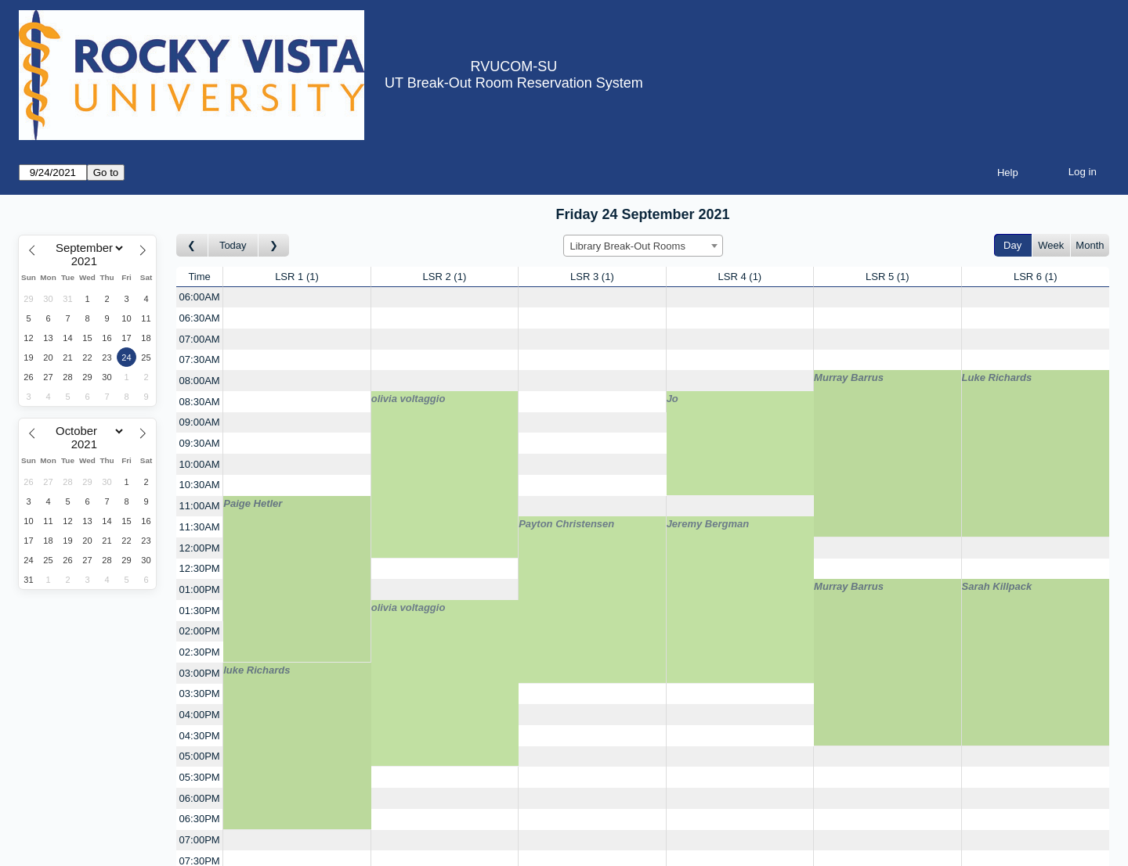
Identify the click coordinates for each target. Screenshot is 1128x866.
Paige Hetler (252, 503)
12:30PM (199, 568)
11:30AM (199, 527)
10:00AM (199, 464)
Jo (672, 398)
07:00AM (199, 339)
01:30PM (199, 610)
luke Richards (256, 670)
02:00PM (199, 631)
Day (1012, 245)
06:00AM (199, 297)
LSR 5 (887, 276)
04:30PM (199, 736)
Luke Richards (997, 377)
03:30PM (199, 693)
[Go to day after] (274, 245)
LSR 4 (740, 276)
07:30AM (199, 359)
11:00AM (199, 506)
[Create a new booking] (296, 297)
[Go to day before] (192, 245)
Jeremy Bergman (708, 524)
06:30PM (199, 819)
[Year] (87, 261)
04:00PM (199, 714)
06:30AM (199, 318)
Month (1090, 245)
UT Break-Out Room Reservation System (514, 83)
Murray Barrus (849, 377)
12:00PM (199, 548)
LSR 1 (297, 276)
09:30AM (199, 443)
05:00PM (199, 756)
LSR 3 (592, 276)
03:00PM (199, 673)
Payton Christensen (566, 524)
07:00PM (199, 840)
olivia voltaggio (408, 398)
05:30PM (199, 777)
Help (1007, 172)
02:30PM (199, 652)
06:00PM (199, 798)
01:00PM (199, 589)
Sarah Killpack (997, 586)
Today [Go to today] (233, 245)
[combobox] (643, 246)
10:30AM (199, 484)
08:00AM (199, 380)
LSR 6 (1036, 276)
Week (1051, 245)
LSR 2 (445, 276)
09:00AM (199, 422)
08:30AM (199, 402)
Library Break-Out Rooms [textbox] (627, 246)
